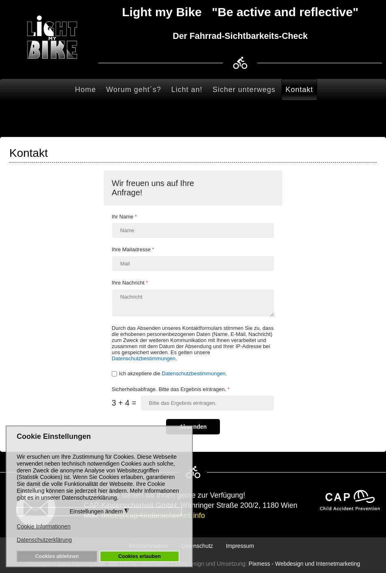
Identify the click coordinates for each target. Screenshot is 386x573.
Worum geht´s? (133, 90)
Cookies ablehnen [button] (57, 556)
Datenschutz (197, 546)
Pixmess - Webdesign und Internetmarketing (304, 563)
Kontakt (299, 90)
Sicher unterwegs (244, 90)
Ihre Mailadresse (133, 249)
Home (85, 90)
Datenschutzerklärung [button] (44, 540)
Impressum (240, 546)
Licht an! (187, 90)
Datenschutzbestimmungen (144, 358)
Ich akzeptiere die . (173, 373)
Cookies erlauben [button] (139, 556)
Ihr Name (124, 217)
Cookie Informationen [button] (43, 526)
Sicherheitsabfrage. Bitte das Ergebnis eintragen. (171, 389)
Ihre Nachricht (130, 283)
